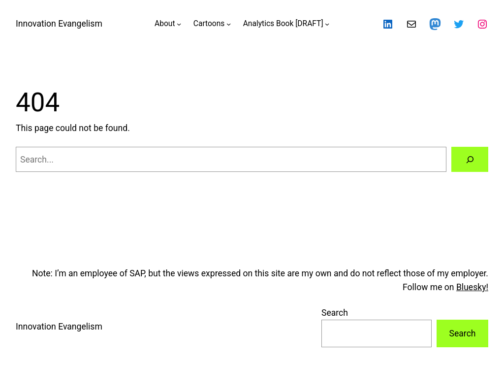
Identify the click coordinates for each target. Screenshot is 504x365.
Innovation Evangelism (59, 24)
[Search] (469, 159)
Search (334, 313)
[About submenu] (179, 24)
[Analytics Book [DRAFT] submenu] (327, 24)
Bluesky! (472, 287)
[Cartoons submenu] (228, 24)
